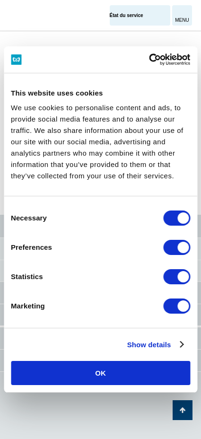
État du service (126, 15)
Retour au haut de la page (182, 410)
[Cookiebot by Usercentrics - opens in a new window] (148, 59)
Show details (149, 345)
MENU (182, 20)
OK (100, 373)
